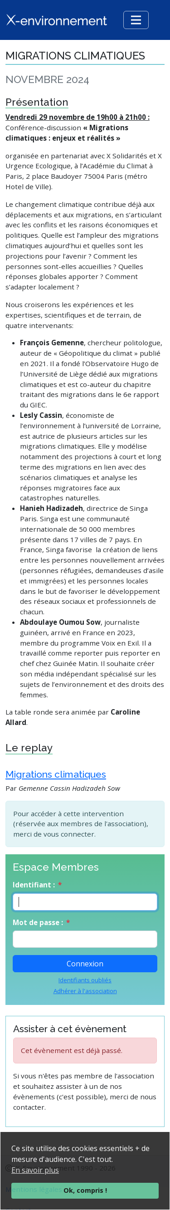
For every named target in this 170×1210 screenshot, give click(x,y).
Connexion (85, 964)
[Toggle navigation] (136, 20)
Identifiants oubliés (85, 980)
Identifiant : (34, 884)
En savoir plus (35, 1170)
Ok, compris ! (85, 1190)
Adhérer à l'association (85, 991)
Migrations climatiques (55, 774)
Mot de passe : (38, 922)
